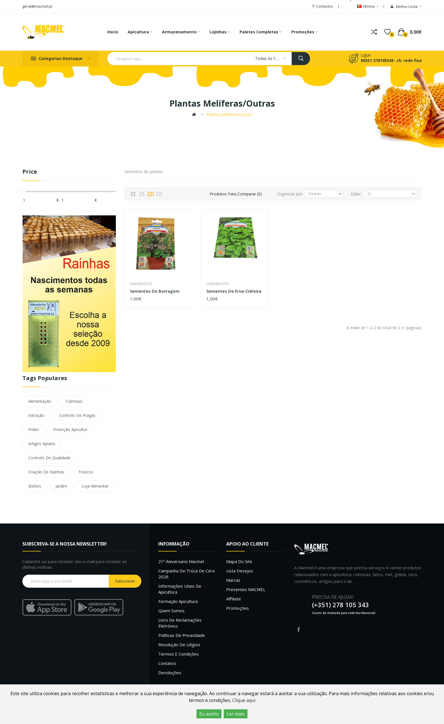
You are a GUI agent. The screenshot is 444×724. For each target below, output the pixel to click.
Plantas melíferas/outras (229, 114)
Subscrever (125, 581)
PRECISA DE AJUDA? (333, 597)
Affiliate (233, 599)
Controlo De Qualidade (49, 457)
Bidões (34, 486)
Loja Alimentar (95, 486)
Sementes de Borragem (155, 291)
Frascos (86, 472)
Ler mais (236, 714)
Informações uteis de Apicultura (179, 589)
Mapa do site (239, 561)
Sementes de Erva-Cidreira (233, 291)
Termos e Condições (178, 654)
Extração (36, 415)
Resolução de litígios (179, 644)
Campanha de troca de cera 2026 (186, 573)
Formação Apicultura (178, 601)
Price (29, 171)
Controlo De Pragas (77, 415)
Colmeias (74, 401)
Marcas (233, 580)
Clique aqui (243, 700)
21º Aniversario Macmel (181, 561)
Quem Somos (171, 610)
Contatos (167, 663)
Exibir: (356, 194)
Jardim (61, 486)
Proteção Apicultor (70, 429)
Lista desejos (239, 571)
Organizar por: (290, 194)
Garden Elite (141, 283)
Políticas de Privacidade (181, 635)
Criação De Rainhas (46, 472)
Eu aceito (209, 714)
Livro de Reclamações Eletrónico (180, 623)
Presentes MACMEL (245, 589)
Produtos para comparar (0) (236, 194)
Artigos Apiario (41, 443)
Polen (33, 429)
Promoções (237, 608)
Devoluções (169, 672)
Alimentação (39, 401)
